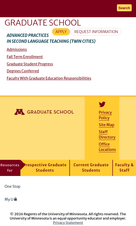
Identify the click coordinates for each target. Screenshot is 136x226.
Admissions (17, 49)
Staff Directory (107, 134)
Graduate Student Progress (30, 64)
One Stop (12, 186)
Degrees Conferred (23, 71)
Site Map (106, 124)
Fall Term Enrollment (25, 57)
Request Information (96, 31)
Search (124, 8)
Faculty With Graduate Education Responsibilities (49, 78)
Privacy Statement (68, 222)
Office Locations (107, 147)
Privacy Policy (105, 115)
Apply (61, 31)
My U (11, 199)
